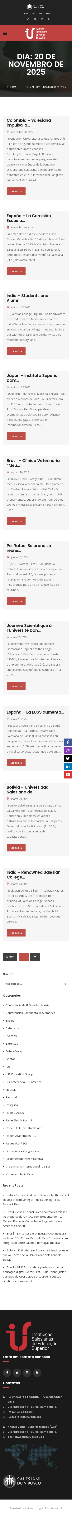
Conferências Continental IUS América (30, 1013)
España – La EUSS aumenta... (35, 712)
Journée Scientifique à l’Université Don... (29, 628)
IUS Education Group (19, 1074)
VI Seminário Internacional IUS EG (28, 1166)
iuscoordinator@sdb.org (24, 1417)
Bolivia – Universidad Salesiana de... (28, 789)
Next (10, 957)
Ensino (10, 1020)
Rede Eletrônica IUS (19, 1120)
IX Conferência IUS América (23, 1082)
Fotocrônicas (14, 1051)
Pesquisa (12, 1105)
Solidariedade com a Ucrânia (24, 1159)
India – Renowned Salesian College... (33, 874)
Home (11, 87)
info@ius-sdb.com (20, 1412)
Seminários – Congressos (22, 1151)
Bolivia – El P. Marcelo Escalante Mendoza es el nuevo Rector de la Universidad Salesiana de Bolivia (36, 1254)
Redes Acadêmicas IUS (21, 1136)
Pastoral (11, 1097)
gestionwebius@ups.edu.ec (26, 1437)
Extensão (12, 1043)
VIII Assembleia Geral (20, 1174)
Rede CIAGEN (15, 1113)
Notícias (11, 1089)
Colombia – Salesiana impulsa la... (29, 123)
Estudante (12, 1028)
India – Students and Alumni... (27, 298)
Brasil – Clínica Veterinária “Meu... (33, 463)
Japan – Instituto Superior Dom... (33, 378)
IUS (8, 1066)
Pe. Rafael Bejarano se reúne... (29, 548)
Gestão (11, 1059)
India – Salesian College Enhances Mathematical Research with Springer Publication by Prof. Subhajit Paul (36, 1199)
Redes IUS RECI (16, 1143)
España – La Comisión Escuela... (29, 218)
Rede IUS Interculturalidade (24, 1128)
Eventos (11, 1036)
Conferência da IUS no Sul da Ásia (27, 1005)
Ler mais (16, 191)
